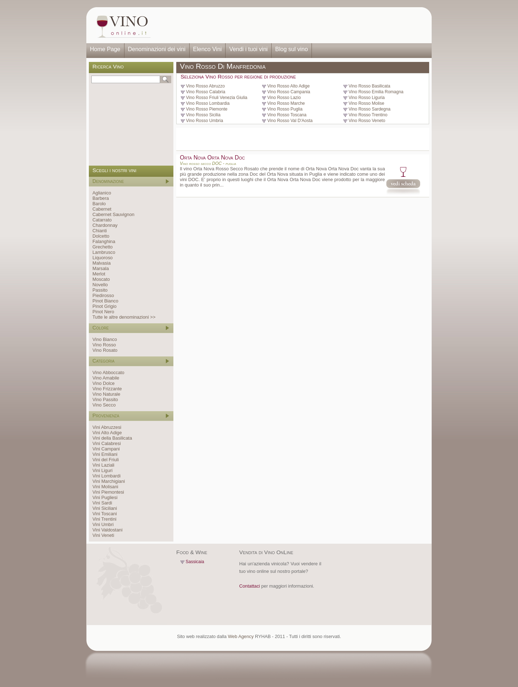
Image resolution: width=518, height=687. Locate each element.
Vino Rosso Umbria (204, 120)
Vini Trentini (104, 519)
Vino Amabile (105, 378)
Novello (100, 284)
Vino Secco (104, 405)
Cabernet (102, 209)
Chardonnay (105, 225)
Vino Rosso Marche (286, 103)
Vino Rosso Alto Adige (288, 86)
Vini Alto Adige (107, 432)
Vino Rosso (104, 344)
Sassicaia (195, 561)
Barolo (99, 203)
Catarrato (102, 220)
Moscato (101, 279)
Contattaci (249, 586)
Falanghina (103, 241)
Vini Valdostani (107, 530)
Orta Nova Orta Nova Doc (212, 157)
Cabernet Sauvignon (113, 214)
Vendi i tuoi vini (248, 49)
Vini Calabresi (106, 443)
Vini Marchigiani (108, 481)
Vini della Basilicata (112, 438)
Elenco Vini (207, 49)
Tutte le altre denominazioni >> (123, 317)
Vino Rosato (104, 350)
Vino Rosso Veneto (367, 120)
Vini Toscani (104, 513)
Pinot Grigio (104, 306)
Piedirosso (103, 295)
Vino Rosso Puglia (285, 109)
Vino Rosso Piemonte (206, 109)
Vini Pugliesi (104, 497)
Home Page (105, 49)
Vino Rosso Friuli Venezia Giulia (216, 97)
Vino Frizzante (107, 388)
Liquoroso (102, 257)
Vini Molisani (105, 486)
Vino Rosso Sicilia (203, 114)
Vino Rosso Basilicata (369, 86)
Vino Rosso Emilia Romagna (376, 91)
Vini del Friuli (105, 459)
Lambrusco (103, 252)
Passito (100, 290)
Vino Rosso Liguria (367, 97)
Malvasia (101, 263)
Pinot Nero (103, 311)
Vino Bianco (104, 339)
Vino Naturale (106, 394)
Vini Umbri (103, 524)
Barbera (100, 198)
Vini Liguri (102, 470)
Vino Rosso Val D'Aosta (290, 120)
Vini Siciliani (104, 508)
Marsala (100, 268)
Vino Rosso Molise (366, 103)
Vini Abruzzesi (106, 427)
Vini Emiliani (104, 454)
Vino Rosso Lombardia (208, 103)
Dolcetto (100, 236)
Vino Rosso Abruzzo (205, 86)
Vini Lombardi (106, 476)
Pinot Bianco (105, 301)
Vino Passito (105, 399)
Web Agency (241, 636)
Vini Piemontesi (108, 492)
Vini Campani (106, 449)
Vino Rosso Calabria (205, 91)
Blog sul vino (291, 49)
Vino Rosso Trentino (368, 114)
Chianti (99, 230)
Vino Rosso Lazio (284, 97)
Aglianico (101, 193)
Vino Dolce (103, 383)
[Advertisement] (293, 25)
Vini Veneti (103, 535)
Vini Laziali (103, 465)
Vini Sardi (102, 503)
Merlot (98, 274)
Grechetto (102, 247)
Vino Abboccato (108, 372)
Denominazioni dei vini (157, 49)
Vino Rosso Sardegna (370, 109)
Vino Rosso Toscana (286, 114)
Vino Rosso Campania (288, 91)
